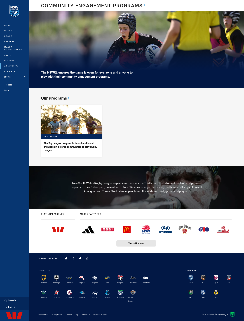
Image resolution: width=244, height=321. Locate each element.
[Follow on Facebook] (73, 258)
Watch (8, 30)
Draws (8, 36)
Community (11, 66)
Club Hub (10, 71)
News (7, 25)
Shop (6, 90)
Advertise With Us (100, 314)
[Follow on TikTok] (66, 258)
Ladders (9, 41)
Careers (69, 314)
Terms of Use (42, 314)
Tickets (8, 84)
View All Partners (136, 243)
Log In (9, 306)
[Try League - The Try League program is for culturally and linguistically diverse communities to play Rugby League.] (71, 131)
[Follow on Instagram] (87, 258)
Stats (8, 55)
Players (9, 60)
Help (76, 314)
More (15, 77)
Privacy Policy (56, 314)
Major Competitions (13, 48)
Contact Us (85, 314)
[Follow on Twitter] (80, 258)
